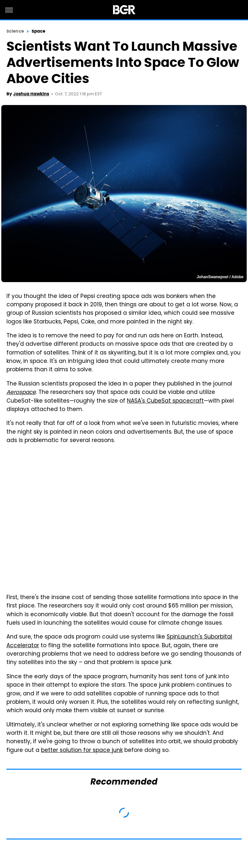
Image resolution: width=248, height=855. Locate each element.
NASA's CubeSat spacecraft (165, 401)
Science (15, 31)
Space (39, 31)
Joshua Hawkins (31, 94)
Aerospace (21, 392)
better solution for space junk (82, 750)
